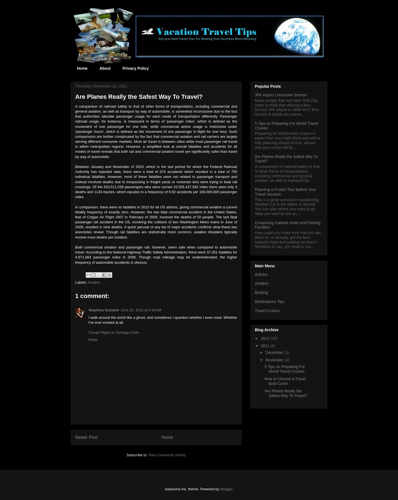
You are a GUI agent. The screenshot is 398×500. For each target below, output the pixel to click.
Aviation (94, 282)
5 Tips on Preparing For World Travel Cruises (285, 369)
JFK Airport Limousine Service (281, 95)
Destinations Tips (269, 301)
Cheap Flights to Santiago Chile (113, 332)
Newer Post (86, 437)
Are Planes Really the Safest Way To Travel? (286, 393)
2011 (266, 346)
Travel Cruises (267, 311)
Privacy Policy (135, 68)
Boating (261, 292)
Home (82, 68)
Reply (93, 340)
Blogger (226, 489)
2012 (266, 338)
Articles (261, 274)
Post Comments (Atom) (167, 455)
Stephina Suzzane (103, 310)
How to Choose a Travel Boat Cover (285, 381)
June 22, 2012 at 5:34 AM (141, 310)
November (274, 360)
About (105, 68)
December (274, 352)
